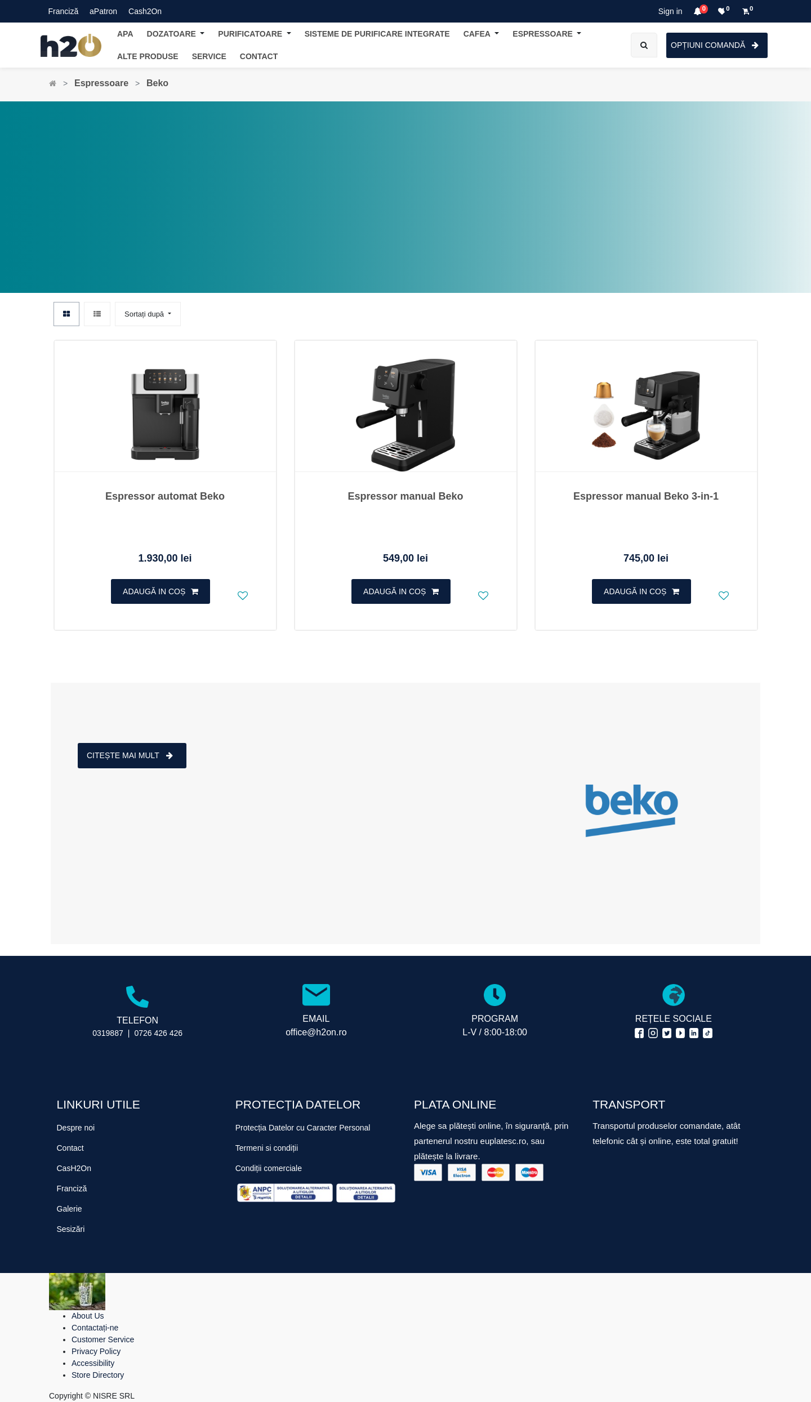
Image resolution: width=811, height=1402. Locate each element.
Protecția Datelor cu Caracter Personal (303, 1127)
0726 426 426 (158, 1033)
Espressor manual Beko (405, 496)
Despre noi (76, 1127)
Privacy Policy (96, 1351)
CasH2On (74, 1168)
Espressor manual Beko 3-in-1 (646, 496)
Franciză (63, 11)
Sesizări (71, 1229)
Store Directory (98, 1374)
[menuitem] (258, 56)
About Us (88, 1315)
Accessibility (93, 1363)
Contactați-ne (95, 1327)
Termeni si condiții (266, 1147)
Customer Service (103, 1339)
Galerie (69, 1208)
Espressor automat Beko (165, 496)
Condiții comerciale (268, 1168)
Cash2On (145, 11)
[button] (148, 314)
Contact (70, 1147)
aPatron (103, 11)
